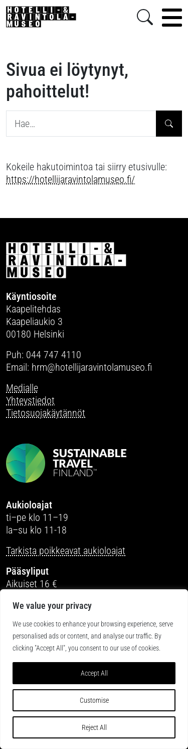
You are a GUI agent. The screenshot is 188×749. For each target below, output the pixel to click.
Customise (94, 700)
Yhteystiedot (30, 400)
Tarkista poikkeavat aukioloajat (65, 551)
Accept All (94, 673)
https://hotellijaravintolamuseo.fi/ (70, 179)
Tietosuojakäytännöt (45, 413)
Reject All (94, 727)
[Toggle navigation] (172, 18)
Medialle (22, 388)
